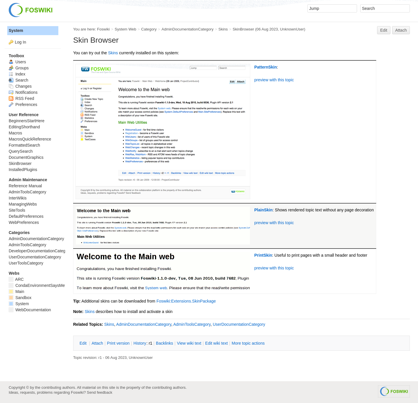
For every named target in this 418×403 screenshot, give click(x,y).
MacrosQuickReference (30, 139)
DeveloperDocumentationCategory (40, 251)
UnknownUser (292, 29)
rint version (118, 343)
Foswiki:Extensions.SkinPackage (186, 301)
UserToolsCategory (26, 263)
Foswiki (103, 29)
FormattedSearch (24, 145)
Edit (383, 30)
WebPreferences (24, 222)
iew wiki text (189, 343)
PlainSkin (263, 210)
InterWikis (17, 198)
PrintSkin (263, 255)
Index (17, 74)
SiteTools (17, 210)
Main (16, 291)
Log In (20, 42)
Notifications (23, 92)
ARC (16, 279)
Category (148, 29)
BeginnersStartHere (26, 120)
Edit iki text (216, 343)
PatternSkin (265, 67)
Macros (15, 133)
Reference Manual (25, 185)
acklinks (164, 343)
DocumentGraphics (26, 157)
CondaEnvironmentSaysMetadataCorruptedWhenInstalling (65, 285)
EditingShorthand (24, 127)
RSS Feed (21, 98)
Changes (20, 86)
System (16, 30)
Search (18, 80)
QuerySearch (21, 151)
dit (84, 343)
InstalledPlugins (23, 169)
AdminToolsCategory (191, 324)
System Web (125, 29)
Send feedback (99, 392)
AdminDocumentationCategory (187, 29)
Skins (223, 29)
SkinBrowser (243, 29)
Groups (19, 68)
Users (17, 62)
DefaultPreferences (26, 216)
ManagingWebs (23, 204)
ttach (97, 343)
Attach (401, 30)
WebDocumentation (30, 309)
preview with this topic (274, 80)
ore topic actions (248, 343)
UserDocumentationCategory (239, 324)
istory (140, 343)
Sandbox (20, 297)
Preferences (23, 104)
